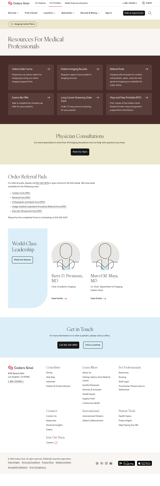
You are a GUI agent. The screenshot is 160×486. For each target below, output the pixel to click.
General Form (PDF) (21, 198)
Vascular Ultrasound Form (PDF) (27, 211)
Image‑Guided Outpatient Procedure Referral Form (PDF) (39, 207)
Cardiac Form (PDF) (21, 193)
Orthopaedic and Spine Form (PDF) (28, 202)
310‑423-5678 (42, 183)
